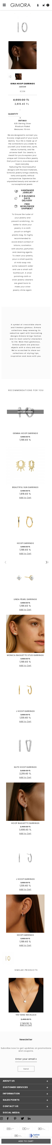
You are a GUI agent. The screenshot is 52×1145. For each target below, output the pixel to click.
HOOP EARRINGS (25, 543)
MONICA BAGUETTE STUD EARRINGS (25, 655)
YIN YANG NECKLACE (26, 1015)
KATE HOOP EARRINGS (25, 767)
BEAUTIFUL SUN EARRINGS (25, 487)
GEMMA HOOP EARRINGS (25, 433)
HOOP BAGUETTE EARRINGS (25, 823)
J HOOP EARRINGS (25, 711)
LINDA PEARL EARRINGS (25, 599)
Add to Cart (26, 1141)
